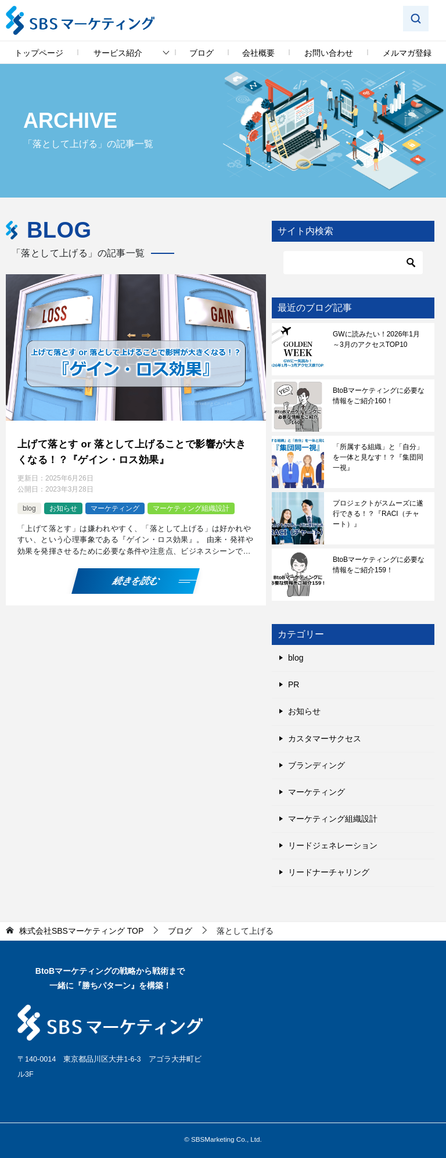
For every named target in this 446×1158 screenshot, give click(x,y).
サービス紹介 (117, 53)
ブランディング (316, 765)
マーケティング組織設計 (191, 505)
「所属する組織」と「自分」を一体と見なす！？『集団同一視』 (378, 457)
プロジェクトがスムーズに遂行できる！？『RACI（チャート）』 (378, 513)
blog (29, 505)
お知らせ (63, 505)
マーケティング (115, 505)
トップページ (39, 53)
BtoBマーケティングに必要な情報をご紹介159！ (379, 564)
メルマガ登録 (407, 53)
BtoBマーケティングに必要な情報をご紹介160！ (379, 395)
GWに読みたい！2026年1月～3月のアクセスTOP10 (376, 339)
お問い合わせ (328, 53)
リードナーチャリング (328, 872)
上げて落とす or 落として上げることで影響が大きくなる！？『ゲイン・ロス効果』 (133, 451)
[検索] (353, 262)
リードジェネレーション (332, 845)
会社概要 (258, 53)
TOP (81, 930)
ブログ (201, 53)
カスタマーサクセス (324, 738)
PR (293, 684)
